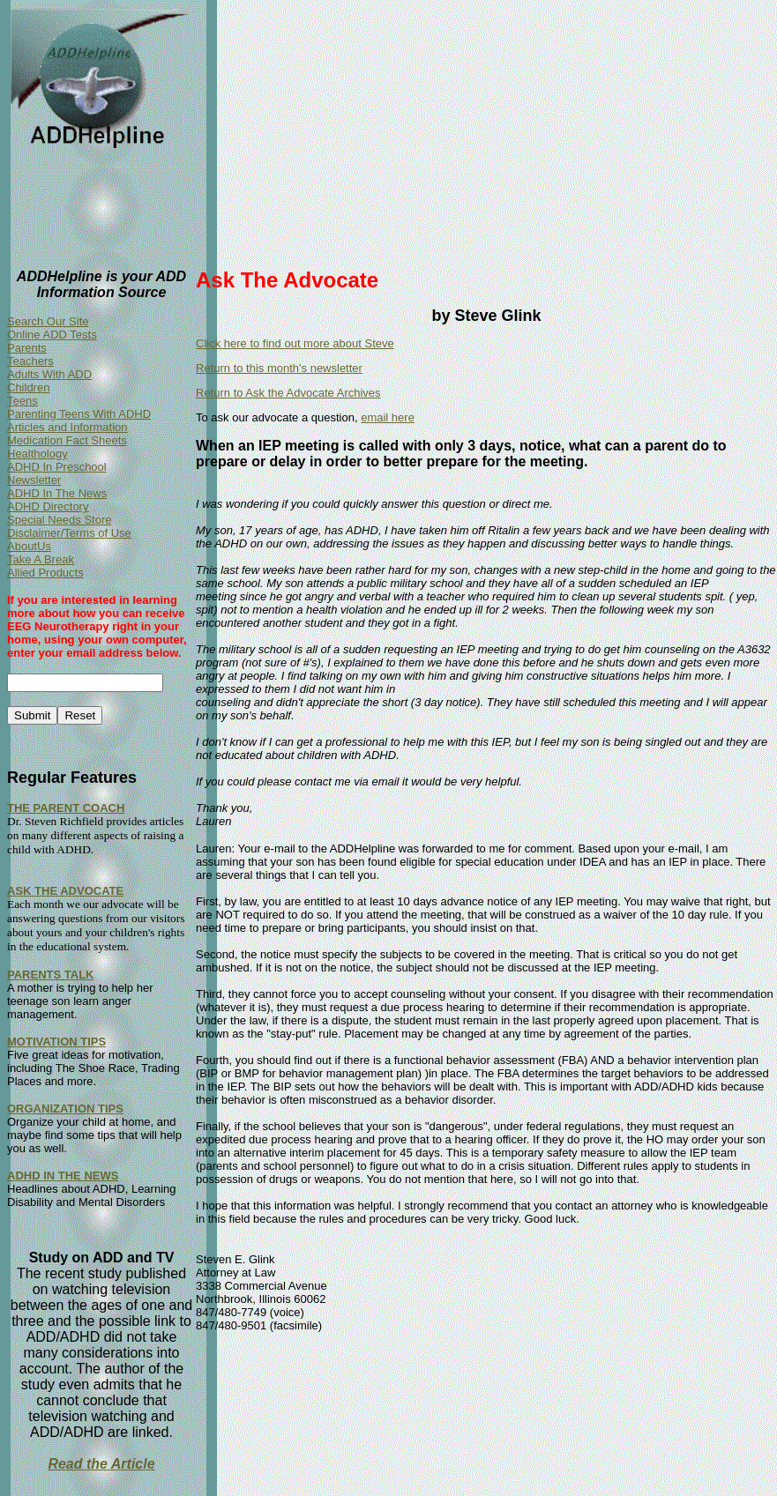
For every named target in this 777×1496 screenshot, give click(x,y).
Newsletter (34, 480)
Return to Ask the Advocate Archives (288, 392)
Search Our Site (48, 321)
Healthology (37, 453)
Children (28, 387)
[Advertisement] (486, 130)
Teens (22, 400)
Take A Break (40, 559)
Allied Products (45, 572)
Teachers (30, 361)
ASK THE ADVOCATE (65, 890)
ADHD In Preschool (57, 466)
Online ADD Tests (52, 334)
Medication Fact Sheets (67, 440)
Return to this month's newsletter (279, 368)
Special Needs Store (59, 519)
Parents (27, 347)
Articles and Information (67, 427)
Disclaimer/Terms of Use (69, 533)
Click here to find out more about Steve (295, 343)
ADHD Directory (47, 506)
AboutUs (29, 546)
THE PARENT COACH (65, 808)
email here (388, 417)
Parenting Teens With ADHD (79, 414)
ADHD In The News (57, 493)
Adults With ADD (49, 374)
